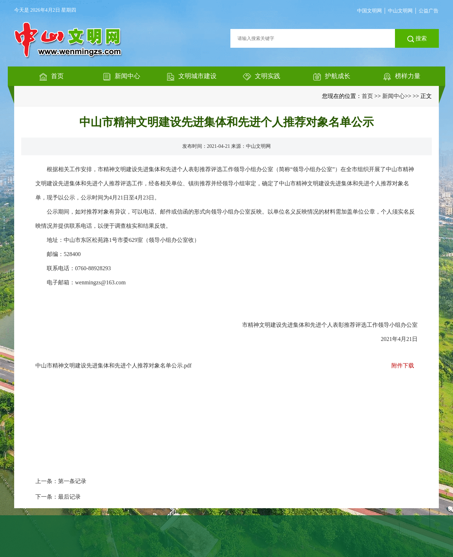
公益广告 (428, 10)
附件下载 (402, 365)
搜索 (417, 38)
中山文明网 (400, 10)
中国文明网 (369, 10)
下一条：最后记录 (58, 497)
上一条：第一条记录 (60, 481)
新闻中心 (393, 96)
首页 (367, 96)
